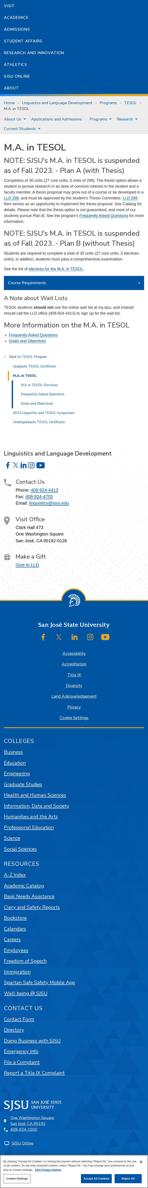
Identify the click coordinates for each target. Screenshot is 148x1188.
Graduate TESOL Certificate (34, 366)
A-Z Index (15, 874)
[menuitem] (13, 119)
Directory (14, 1029)
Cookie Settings (74, 718)
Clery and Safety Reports (32, 907)
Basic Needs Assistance (29, 896)
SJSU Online (17, 76)
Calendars (15, 928)
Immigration (17, 971)
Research (125, 119)
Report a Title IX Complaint (34, 1073)
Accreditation (74, 664)
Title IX (74, 675)
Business (13, 752)
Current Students (20, 128)
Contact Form (19, 1019)
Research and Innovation (34, 52)
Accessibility (74, 653)
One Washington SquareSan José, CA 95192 (32, 1120)
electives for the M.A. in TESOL (56, 269)
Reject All (128, 1178)
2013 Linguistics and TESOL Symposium (43, 412)
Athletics (15, 64)
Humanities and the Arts (31, 816)
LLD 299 (130, 198)
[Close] (141, 1162)
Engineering (17, 773)
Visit (9, 5)
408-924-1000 (23, 1129)
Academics (16, 17)
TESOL (130, 102)
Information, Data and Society (36, 806)
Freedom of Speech (25, 961)
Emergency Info (21, 1051)
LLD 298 (11, 198)
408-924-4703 (39, 496)
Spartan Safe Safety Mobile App (39, 982)
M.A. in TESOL (16, 108)
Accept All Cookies (96, 1178)
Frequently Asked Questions (103, 216)
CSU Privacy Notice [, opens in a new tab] (48, 1169)
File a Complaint (22, 1062)
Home (9, 102)
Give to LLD (27, 564)
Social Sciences (20, 849)
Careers (12, 939)
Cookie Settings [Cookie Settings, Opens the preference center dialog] (17, 1178)
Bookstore (15, 917)
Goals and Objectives (27, 341)
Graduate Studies (23, 784)
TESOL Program (34, 356)
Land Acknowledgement (74, 696)
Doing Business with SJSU (32, 1040)
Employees (16, 950)
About (11, 88)
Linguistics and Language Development (57, 102)
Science (12, 838)
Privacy (74, 707)
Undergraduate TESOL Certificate (39, 422)
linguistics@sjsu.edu (49, 503)
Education (15, 762)
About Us (12, 119)
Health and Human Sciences (35, 795)
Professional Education (29, 827)
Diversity (74, 686)
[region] (74, 1171)
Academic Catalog (24, 885)
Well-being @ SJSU (26, 993)
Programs (108, 102)
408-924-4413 (44, 490)
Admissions (17, 29)
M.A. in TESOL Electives (39, 385)
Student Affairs (23, 41)
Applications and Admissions (56, 119)
